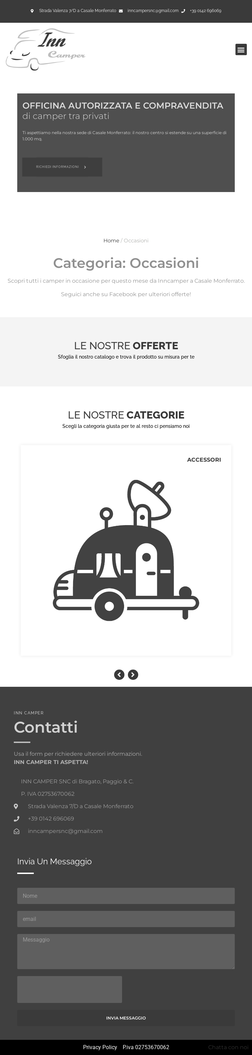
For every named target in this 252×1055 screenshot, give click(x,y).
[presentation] (69, 989)
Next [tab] (133, 675)
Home (111, 241)
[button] (241, 49)
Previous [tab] (119, 675)
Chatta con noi (228, 1047)
